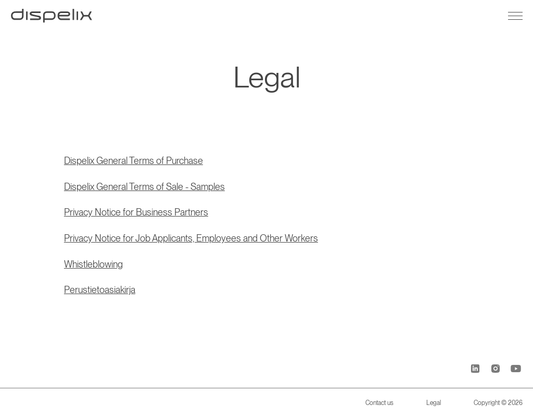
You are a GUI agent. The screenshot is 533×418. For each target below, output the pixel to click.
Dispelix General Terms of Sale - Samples (144, 186)
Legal (433, 403)
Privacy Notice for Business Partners (136, 212)
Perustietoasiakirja (99, 289)
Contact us (379, 403)
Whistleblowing (93, 264)
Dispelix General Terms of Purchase (133, 160)
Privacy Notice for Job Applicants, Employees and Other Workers (191, 238)
